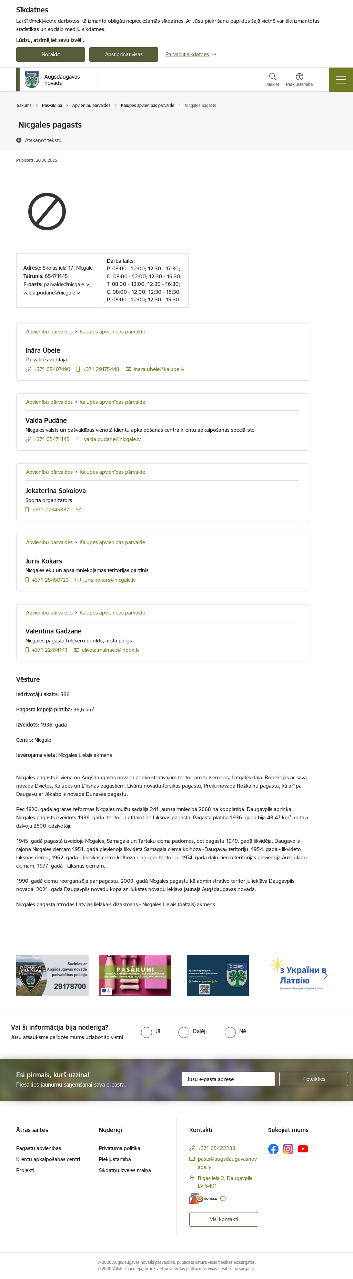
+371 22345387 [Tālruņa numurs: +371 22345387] (50, 509)
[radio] (150, 1031)
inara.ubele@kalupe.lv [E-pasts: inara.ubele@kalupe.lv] (159, 369)
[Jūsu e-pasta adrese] (228, 1079)
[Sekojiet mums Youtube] (303, 1149)
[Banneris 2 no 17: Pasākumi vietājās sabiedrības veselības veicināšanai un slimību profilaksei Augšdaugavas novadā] (135, 975)
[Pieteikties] (313, 1079)
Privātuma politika (119, 1148)
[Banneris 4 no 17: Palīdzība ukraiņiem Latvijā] (300, 975)
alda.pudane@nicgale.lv (53, 292)
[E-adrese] (203, 1198)
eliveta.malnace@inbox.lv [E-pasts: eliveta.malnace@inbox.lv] (110, 650)
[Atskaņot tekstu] (43, 140)
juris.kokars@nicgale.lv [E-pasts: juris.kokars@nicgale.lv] (109, 580)
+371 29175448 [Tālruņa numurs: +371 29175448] (101, 369)
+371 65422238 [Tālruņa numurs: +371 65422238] (216, 1148)
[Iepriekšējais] (27, 975)
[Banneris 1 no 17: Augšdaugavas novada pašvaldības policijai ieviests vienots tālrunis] (52, 975)
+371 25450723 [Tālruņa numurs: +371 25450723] (50, 580)
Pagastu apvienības (38, 1148)
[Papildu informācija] (222, 1198)
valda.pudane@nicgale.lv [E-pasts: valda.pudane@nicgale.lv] (112, 439)
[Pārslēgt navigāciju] (341, 80)
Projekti (25, 1170)
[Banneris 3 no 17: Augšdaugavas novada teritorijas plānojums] (218, 975)
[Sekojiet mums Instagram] (288, 1149)
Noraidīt (51, 54)
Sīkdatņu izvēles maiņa (125, 1170)
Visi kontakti (224, 1219)
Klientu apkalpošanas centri (48, 1159)
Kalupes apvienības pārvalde (112, 331)
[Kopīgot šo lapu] (327, 139)
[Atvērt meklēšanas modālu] (273, 80)
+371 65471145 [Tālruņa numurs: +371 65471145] (52, 439)
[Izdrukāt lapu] (327, 121)
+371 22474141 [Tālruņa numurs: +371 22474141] (50, 650)
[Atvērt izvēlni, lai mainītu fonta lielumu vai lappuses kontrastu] (299, 80)
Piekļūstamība (115, 1159)
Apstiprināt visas (124, 54)
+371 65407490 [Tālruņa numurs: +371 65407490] (52, 369)
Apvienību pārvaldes (49, 331)
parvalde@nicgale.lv (66, 284)
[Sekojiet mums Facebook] (273, 1149)
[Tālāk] (325, 975)
